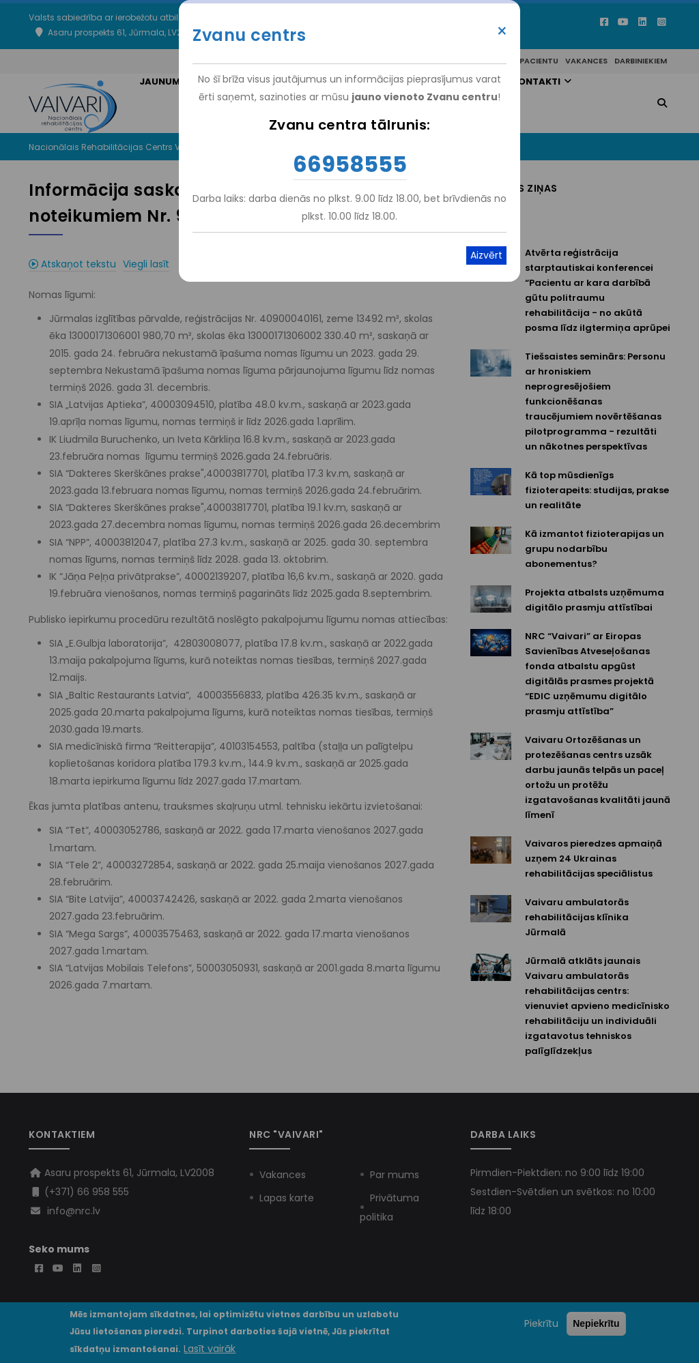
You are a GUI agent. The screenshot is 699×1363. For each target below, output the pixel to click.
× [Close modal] (502, 31)
